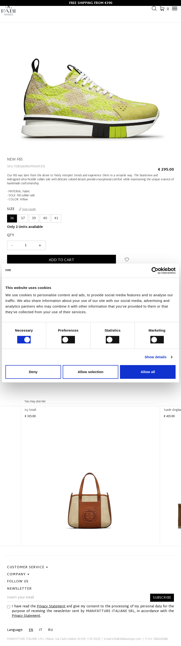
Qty (10, 235)
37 (23, 218)
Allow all (148, 372)
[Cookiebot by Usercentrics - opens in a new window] (155, 270)
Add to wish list (127, 261)
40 (45, 218)
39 (34, 218)
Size (10, 209)
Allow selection (90, 372)
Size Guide (27, 209)
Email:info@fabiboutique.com (122, 639)
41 (56, 218)
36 (12, 218)
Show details (156, 357)
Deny (33, 372)
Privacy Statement (51, 606)
